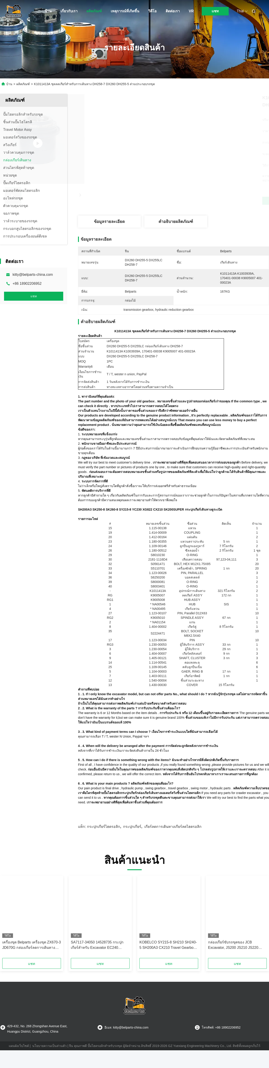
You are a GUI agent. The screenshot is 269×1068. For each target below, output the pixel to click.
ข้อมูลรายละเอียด (109, 221)
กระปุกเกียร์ (132, 834)
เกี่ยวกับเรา (69, 11)
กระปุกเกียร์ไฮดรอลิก (103, 834)
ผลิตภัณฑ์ (94, 11)
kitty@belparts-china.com (33, 274)
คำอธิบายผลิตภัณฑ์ (175, 221)
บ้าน (48, 11)
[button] (14, 925)
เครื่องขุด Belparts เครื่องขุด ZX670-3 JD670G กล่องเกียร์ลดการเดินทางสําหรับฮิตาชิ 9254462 (31, 952)
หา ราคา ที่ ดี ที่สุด (197, 201)
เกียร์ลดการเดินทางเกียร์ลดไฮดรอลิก (173, 834)
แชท (215, 11)
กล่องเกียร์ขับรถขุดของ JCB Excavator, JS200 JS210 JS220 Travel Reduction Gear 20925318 (234, 952)
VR (191, 11)
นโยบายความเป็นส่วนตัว (49, 1053)
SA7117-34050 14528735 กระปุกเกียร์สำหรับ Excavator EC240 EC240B (97, 952)
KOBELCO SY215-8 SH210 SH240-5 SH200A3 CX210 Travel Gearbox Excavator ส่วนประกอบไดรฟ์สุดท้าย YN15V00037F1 (168, 952)
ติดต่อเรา (173, 11)
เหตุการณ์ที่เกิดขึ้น (125, 11)
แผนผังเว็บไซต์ (19, 1053)
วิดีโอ (152, 11)
